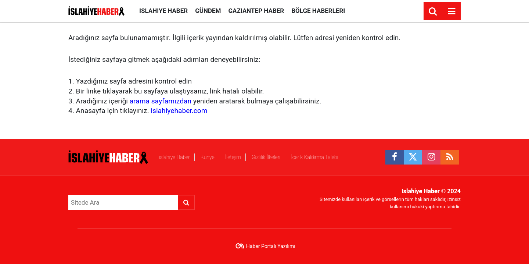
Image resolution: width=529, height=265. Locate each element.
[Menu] (451, 11)
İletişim (233, 157)
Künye (208, 157)
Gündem (208, 10)
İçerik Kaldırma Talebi (314, 157)
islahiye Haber (163, 10)
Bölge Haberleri (318, 10)
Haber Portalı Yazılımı (270, 246)
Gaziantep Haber (256, 10)
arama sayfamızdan (160, 101)
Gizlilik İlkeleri (266, 157)
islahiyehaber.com (179, 110)
